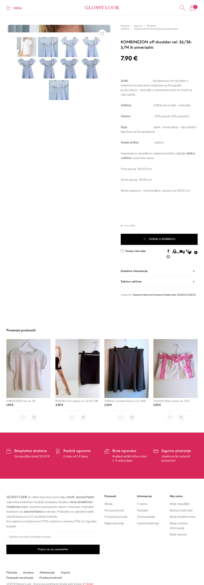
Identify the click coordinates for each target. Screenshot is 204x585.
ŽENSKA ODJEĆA (186, 292)
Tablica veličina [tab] (131, 279)
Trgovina (137, 25)
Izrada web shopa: (71, 581)
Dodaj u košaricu (162, 239)
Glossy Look (102, 8)
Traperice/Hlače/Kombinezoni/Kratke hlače (156, 28)
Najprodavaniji (114, 521)
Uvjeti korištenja (148, 521)
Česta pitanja (146, 514)
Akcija (108, 501)
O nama (142, 501)
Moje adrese (178, 532)
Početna (125, 25)
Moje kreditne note (183, 514)
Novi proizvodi (114, 508)
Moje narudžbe (180, 501)
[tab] (159, 268)
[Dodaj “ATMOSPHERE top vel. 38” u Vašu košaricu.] (34, 414)
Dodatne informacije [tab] (134, 268)
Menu (18, 8)
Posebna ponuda (115, 514)
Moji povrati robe (181, 508)
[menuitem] (11, 570)
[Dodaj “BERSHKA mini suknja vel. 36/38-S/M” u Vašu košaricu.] (83, 414)
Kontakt (142, 508)
